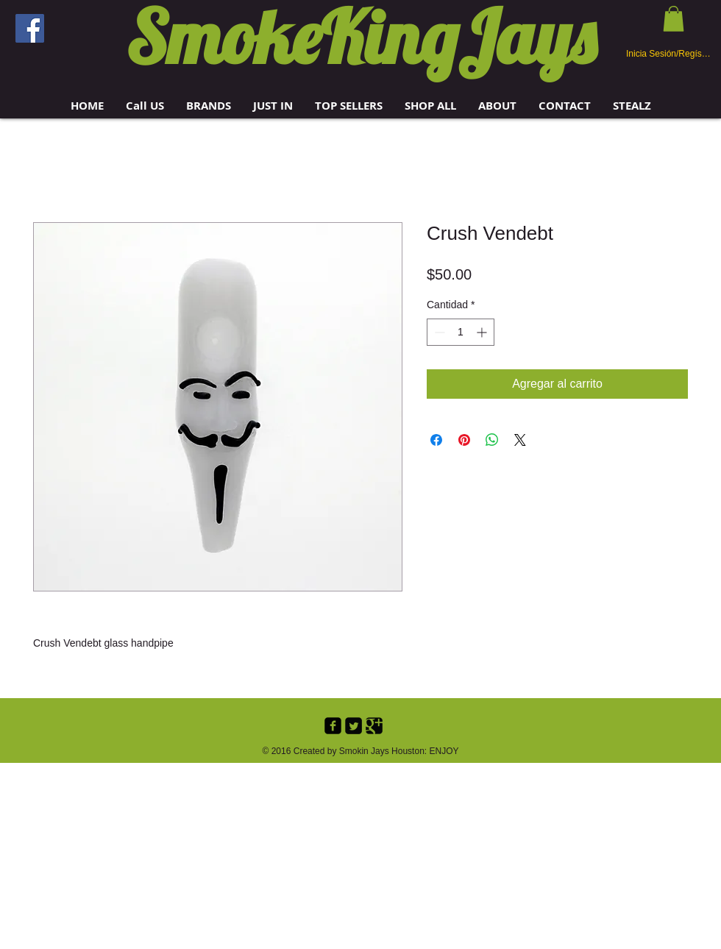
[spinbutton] (460, 332)
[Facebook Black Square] (332, 725)
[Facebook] (29, 28)
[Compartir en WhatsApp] (492, 440)
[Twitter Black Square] (353, 725)
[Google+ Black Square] (374, 725)
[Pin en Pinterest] (464, 440)
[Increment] (483, 332)
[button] (208, 105)
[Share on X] (520, 440)
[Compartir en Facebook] (436, 440)
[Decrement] (438, 332)
